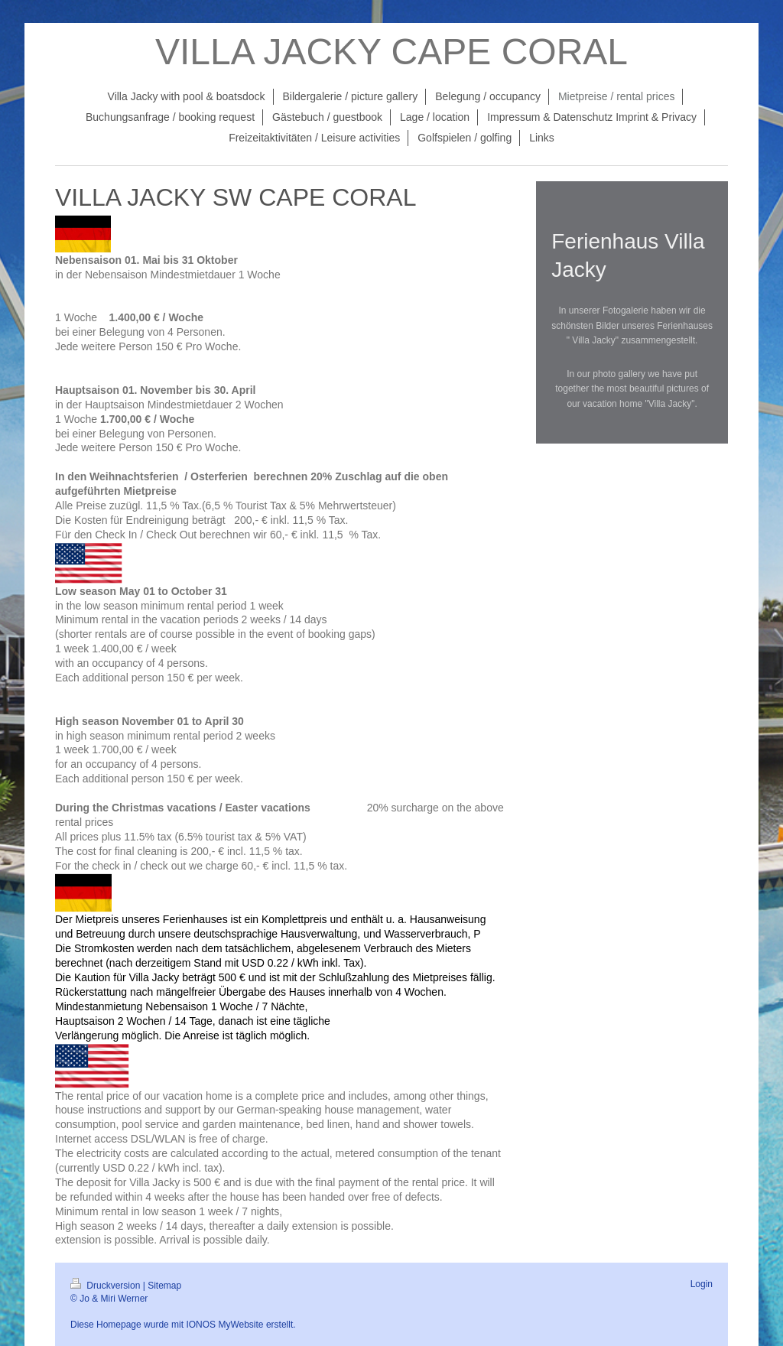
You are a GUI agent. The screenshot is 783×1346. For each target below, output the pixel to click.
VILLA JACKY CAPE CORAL (391, 51)
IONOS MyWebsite (224, 1324)
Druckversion (106, 1285)
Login (701, 1284)
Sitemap (164, 1285)
